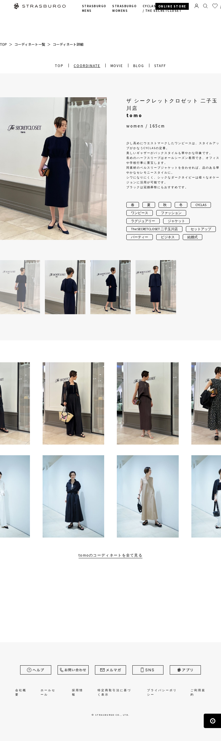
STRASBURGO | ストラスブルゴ (40, 6)
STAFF (160, 66)
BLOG (138, 66)
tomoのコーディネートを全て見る (110, 555)
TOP (59, 66)
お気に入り (215, 6)
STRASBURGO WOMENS (124, 8)
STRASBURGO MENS (94, 8)
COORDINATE (87, 66)
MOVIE (116, 66)
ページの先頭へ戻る (212, 721)
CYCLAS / (162, 8)
